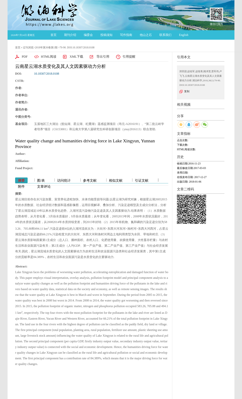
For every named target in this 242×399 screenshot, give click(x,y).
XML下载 (76, 56)
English (183, 34)
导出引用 (102, 56)
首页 (53, 34)
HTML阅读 (48, 56)
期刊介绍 (70, 34)
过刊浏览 (28, 47)
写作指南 (126, 34)
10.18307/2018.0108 (46, 73)
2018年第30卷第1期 (46, 47)
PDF (25, 56)
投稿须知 (106, 34)
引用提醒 (129, 56)
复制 (186, 91)
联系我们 (165, 34)
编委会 (88, 34)
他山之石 (146, 34)
